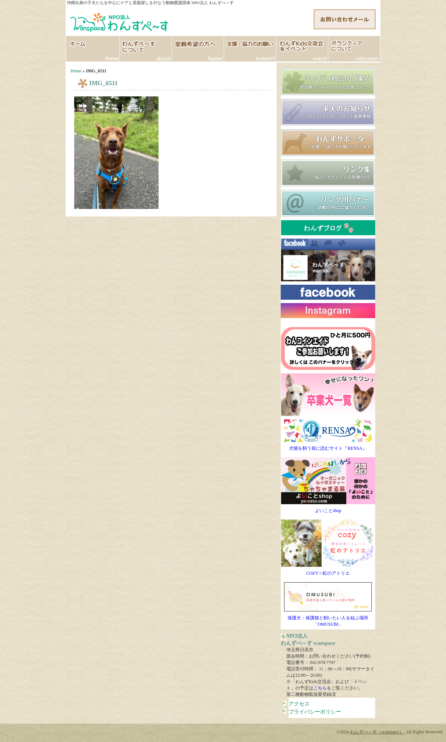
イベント (302, 49)
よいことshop (328, 508)
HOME (93, 49)
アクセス (299, 704)
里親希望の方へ (198, 49)
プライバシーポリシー (315, 712)
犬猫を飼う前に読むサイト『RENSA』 (328, 446)
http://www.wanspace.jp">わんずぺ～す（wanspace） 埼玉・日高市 (120, 21)
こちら (320, 688)
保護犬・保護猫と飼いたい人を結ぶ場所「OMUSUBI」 (328, 619)
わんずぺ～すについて (146, 49)
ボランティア (354, 49)
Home (75, 71)
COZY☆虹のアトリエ (328, 571)
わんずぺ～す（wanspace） (377, 731)
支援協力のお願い (250, 49)
